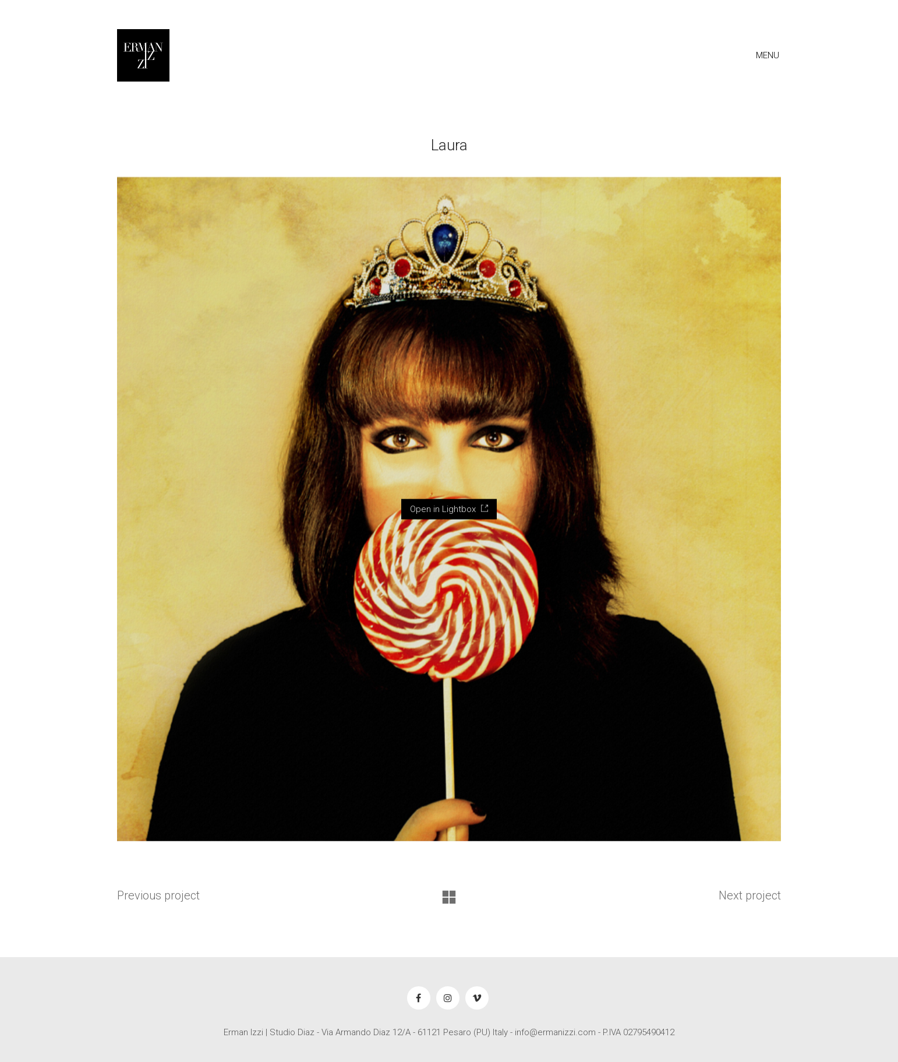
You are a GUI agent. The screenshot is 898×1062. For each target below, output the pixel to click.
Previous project (158, 895)
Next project (750, 895)
